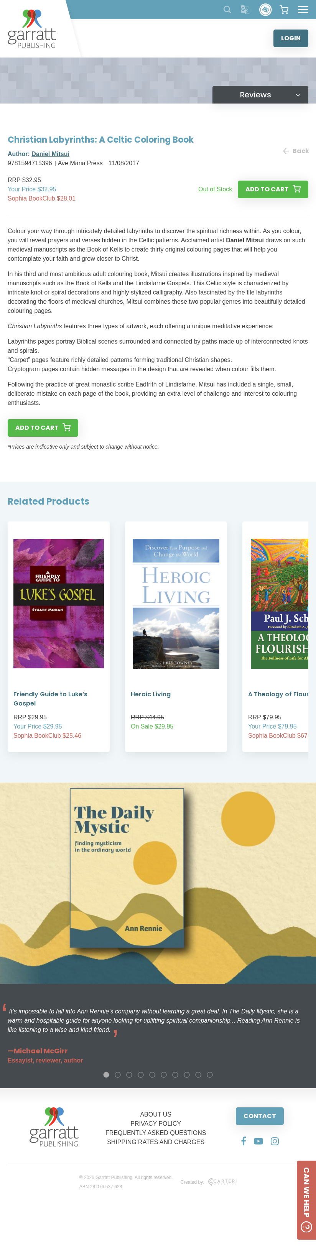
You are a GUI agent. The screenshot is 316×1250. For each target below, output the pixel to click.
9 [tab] (198, 1075)
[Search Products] (227, 9)
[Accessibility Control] (265, 9)
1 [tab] (106, 1075)
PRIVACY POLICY (155, 1123)
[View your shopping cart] (284, 9)
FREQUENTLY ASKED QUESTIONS (155, 1133)
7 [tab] (175, 1075)
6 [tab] (164, 1075)
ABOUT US (155, 1114)
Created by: (208, 1182)
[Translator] (245, 10)
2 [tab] (118, 1075)
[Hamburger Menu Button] (303, 9)
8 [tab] (187, 1075)
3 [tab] (129, 1075)
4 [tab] (141, 1075)
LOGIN (291, 38)
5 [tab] (152, 1075)
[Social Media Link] (243, 1141)
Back (295, 150)
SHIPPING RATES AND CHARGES (155, 1142)
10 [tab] (210, 1075)
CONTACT (260, 1116)
